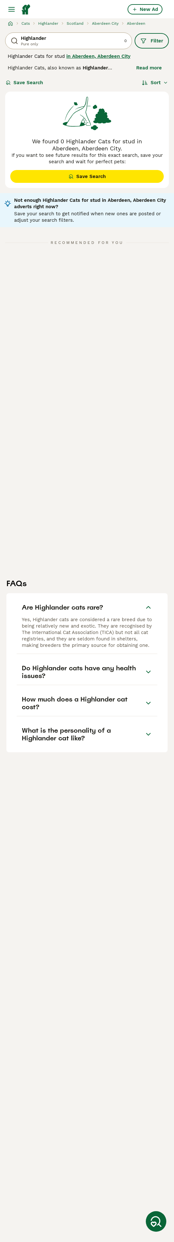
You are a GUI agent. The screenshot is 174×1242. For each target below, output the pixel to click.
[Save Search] (156, 1221)
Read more (149, 68)
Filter (151, 41)
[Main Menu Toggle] (11, 9)
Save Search (24, 82)
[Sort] (155, 82)
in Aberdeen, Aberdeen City (98, 56)
